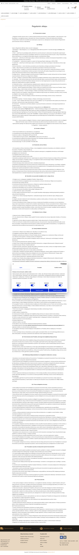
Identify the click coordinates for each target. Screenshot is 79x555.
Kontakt (75, 3)
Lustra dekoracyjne (52, 13)
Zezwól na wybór (39, 290)
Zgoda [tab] (20, 267)
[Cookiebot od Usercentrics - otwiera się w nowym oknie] (61, 264)
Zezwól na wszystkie (57, 290)
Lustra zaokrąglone (23, 13)
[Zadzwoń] (35, 7)
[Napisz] (45, 7)
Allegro (48, 3)
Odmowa (21, 290)
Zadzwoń (39, 7)
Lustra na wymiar (5, 16)
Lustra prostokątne (5, 13)
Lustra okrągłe (14, 13)
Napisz (48, 7)
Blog (71, 3)
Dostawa (53, 3)
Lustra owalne (33, 13)
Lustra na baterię (70, 13)
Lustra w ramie (61, 13)
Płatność (58, 3)
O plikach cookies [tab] (58, 267)
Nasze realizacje (65, 3)
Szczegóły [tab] (39, 267)
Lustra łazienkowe (42, 13)
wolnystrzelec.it (51, 552)
